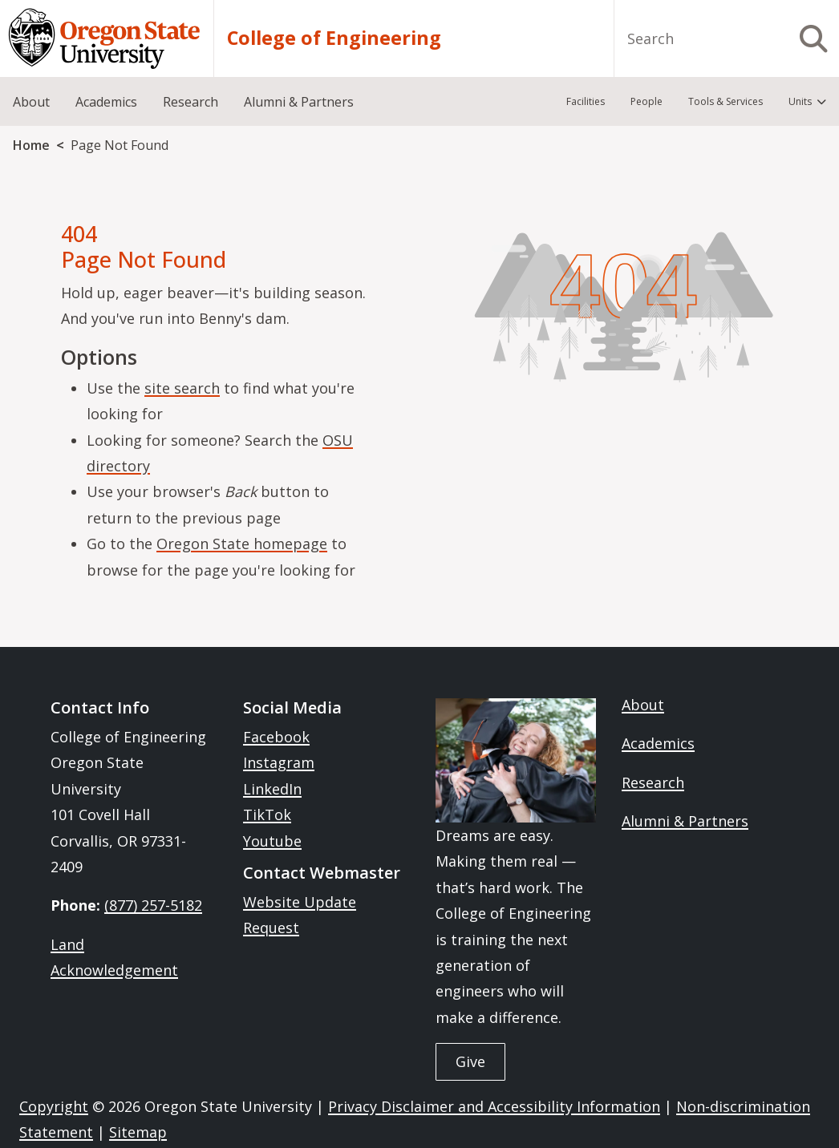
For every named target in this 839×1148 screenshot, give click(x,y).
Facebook (276, 736)
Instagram (278, 762)
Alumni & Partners (685, 821)
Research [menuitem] (190, 102)
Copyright (53, 1106)
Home (31, 145)
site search (182, 388)
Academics (658, 743)
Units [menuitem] (800, 101)
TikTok (267, 814)
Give (470, 1061)
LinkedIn (272, 788)
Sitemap (138, 1132)
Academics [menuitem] (106, 102)
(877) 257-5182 (153, 905)
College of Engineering (334, 38)
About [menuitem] (31, 102)
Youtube (272, 841)
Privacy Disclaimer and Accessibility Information (494, 1106)
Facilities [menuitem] (585, 101)
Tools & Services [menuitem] (725, 101)
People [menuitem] (646, 101)
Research (653, 782)
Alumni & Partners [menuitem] (299, 102)
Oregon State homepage (241, 543)
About (643, 704)
